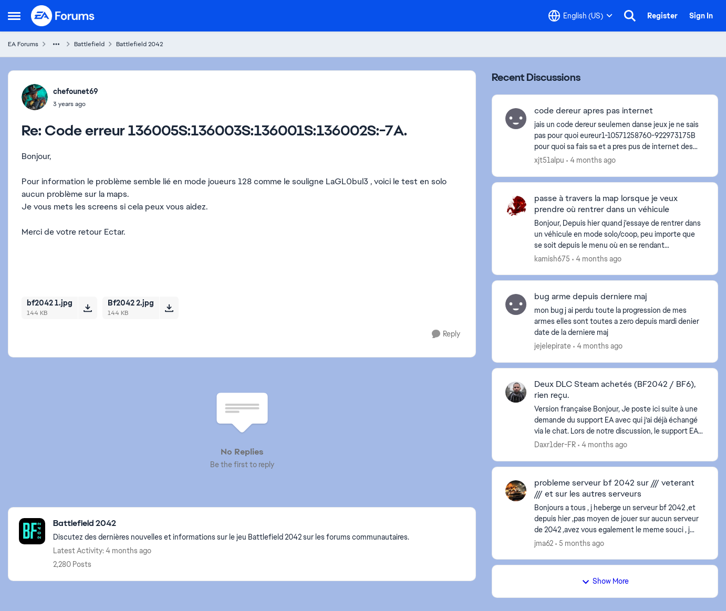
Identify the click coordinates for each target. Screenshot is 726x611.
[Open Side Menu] (14, 16)
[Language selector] (580, 15)
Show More (605, 581)
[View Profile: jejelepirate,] (515, 304)
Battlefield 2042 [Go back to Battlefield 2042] (139, 44)
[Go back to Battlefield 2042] (231, 523)
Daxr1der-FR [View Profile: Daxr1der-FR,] (555, 444)
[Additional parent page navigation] (56, 44)
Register (662, 15)
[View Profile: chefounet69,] (35, 97)
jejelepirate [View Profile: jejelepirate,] (552, 346)
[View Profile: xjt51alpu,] (515, 118)
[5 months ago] (579, 543)
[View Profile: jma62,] (515, 490)
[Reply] (446, 334)
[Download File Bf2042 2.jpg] (169, 308)
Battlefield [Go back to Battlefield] (89, 44)
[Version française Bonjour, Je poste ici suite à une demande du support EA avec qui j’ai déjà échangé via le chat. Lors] (619, 420)
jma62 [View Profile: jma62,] (543, 542)
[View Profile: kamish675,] (515, 206)
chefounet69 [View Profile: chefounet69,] (75, 91)
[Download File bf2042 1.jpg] (87, 308)
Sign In (701, 15)
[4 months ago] (591, 160)
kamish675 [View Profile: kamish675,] (552, 258)
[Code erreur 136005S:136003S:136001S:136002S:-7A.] (75, 104)
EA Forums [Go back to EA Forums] (23, 44)
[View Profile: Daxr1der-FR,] (515, 392)
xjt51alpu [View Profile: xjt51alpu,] (549, 160)
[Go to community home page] (63, 15)
